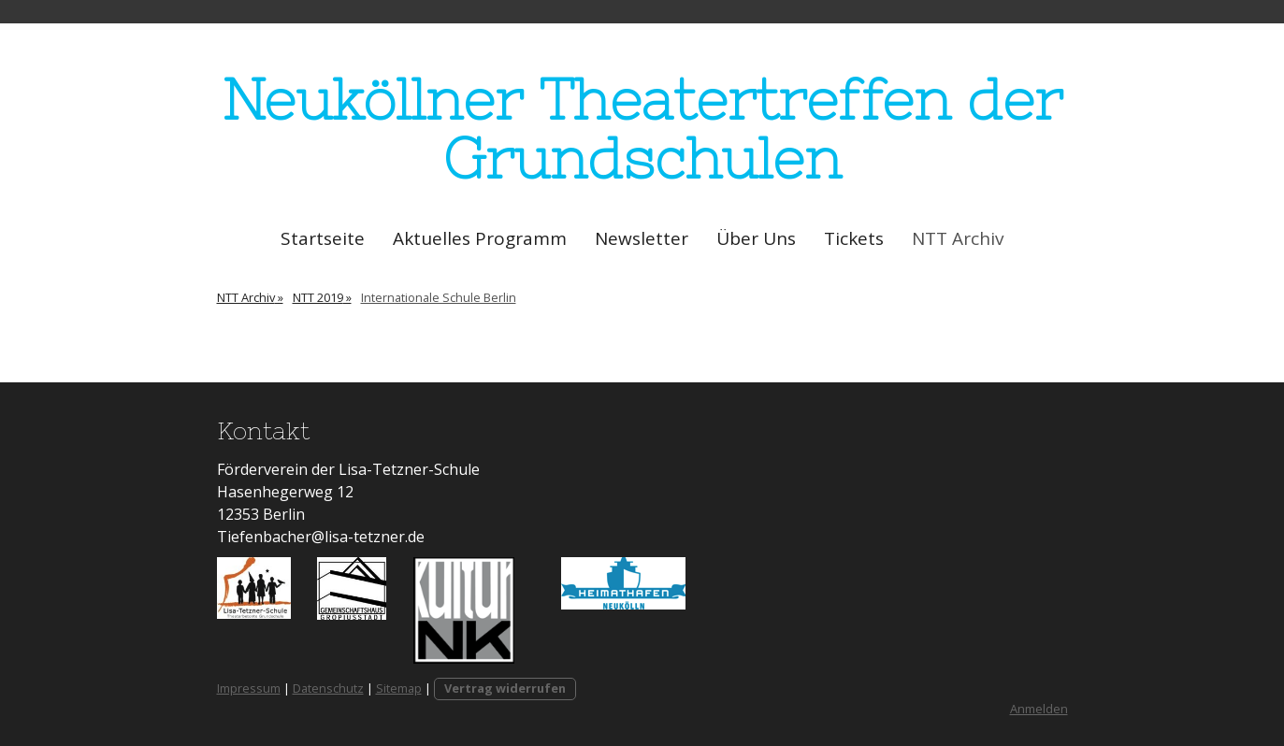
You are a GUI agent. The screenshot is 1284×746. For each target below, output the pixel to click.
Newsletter (641, 238)
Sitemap (399, 688)
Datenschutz (328, 688)
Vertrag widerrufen (505, 688)
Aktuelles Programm (480, 238)
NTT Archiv (957, 238)
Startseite (323, 238)
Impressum (249, 688)
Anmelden (1039, 708)
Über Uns (756, 238)
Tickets (854, 238)
